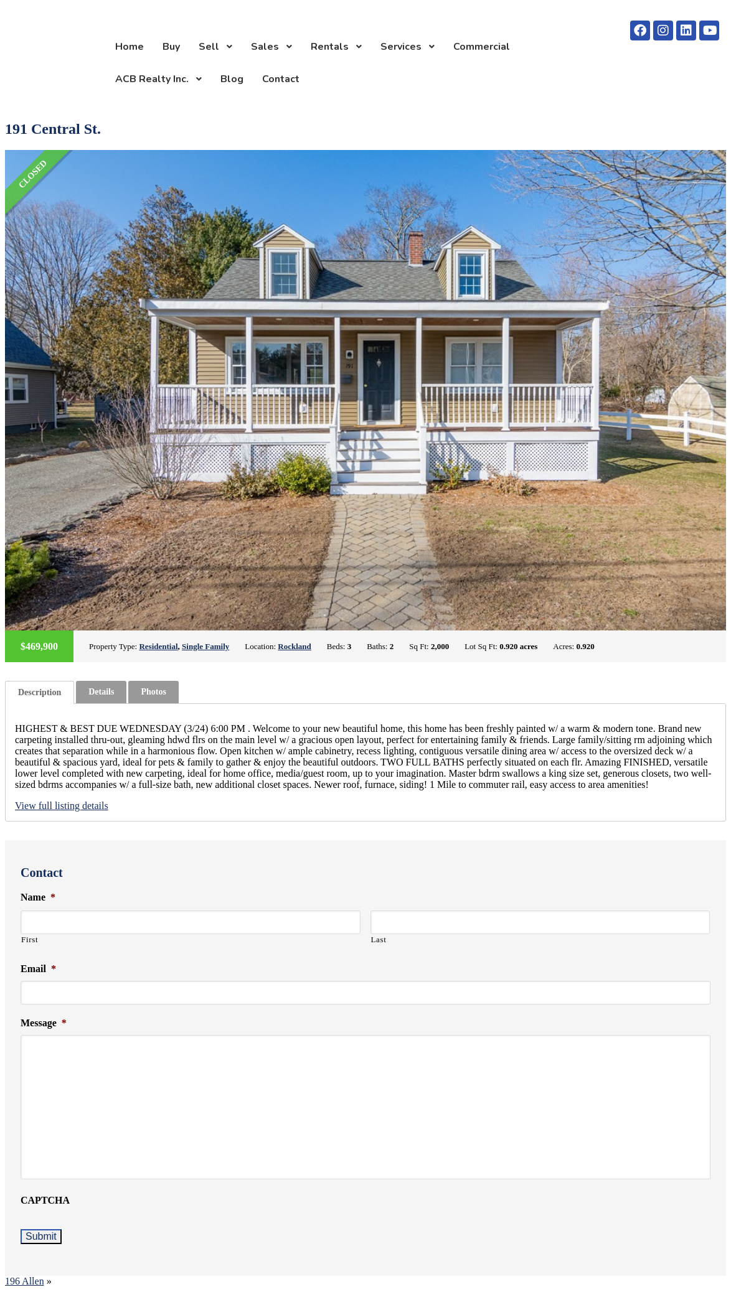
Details (101, 691)
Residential (158, 646)
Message (44, 1023)
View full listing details (61, 805)
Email (38, 968)
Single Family (205, 646)
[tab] (39, 692)
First (29, 939)
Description (39, 692)
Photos (153, 691)
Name (38, 897)
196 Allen (24, 1281)
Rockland (294, 646)
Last (379, 939)
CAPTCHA (45, 1200)
